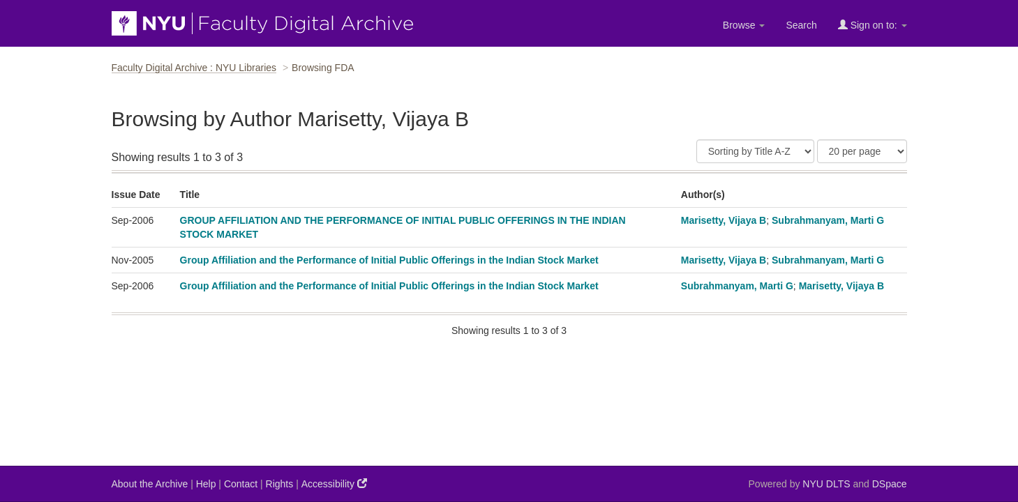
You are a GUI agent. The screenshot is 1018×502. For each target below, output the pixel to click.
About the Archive (150, 483)
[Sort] (755, 151)
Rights (280, 483)
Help (206, 483)
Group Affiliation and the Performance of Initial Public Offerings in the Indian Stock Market (389, 260)
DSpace (889, 483)
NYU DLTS (826, 483)
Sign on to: (872, 25)
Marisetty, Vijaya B (723, 220)
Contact (240, 483)
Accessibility (334, 483)
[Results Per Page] (862, 151)
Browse (744, 25)
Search (801, 25)
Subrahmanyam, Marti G (828, 220)
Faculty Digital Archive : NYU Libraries (194, 67)
